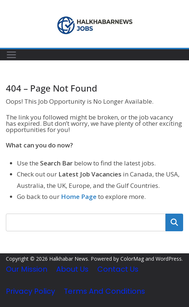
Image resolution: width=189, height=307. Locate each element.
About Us (72, 269)
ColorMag (132, 258)
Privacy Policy (30, 291)
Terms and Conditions (104, 291)
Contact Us (117, 269)
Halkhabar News (68, 258)
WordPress (169, 258)
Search (174, 222)
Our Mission (26, 269)
